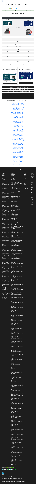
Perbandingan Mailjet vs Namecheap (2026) (18, 142)
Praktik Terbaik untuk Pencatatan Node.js (16, 198)
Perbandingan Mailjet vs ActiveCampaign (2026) (18, 105)
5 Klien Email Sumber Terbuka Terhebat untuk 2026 (16, 262)
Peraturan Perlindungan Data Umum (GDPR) (27, 185)
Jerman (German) (32, 185)
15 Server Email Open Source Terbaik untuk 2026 (16, 228)
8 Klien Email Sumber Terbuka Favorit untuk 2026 (17, 265)
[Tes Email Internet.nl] (29, 32)
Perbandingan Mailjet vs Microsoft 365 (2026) (18, 140)
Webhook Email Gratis (13, 177)
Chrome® (3, 178)
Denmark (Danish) (32, 177)
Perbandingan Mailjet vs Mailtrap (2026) (18, 137)
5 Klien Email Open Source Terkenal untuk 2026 (16, 438)
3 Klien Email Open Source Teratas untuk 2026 (16, 324)
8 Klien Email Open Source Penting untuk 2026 (17, 360)
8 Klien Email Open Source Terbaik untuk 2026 (17, 229)
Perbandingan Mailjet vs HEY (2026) (18, 125)
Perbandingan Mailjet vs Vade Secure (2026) (18, 159)
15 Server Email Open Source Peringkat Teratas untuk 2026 (16, 462)
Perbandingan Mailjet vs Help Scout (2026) (18, 127)
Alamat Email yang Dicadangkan (4, 295)
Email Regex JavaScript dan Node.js (15, 206)
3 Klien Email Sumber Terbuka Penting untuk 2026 (16, 268)
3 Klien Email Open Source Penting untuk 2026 (17, 314)
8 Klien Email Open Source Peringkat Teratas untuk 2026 (17, 464)
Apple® (3, 174)
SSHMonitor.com (4, 298)
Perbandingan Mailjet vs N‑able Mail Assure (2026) (18, 143)
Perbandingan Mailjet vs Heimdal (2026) (18, 126)
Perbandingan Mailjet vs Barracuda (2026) (18, 109)
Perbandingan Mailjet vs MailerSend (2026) (18, 134)
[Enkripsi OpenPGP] (19, 59)
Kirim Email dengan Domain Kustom (5, 183)
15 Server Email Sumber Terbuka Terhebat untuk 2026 (17, 260)
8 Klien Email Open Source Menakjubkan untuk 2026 (16, 304)
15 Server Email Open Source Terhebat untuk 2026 (16, 397)
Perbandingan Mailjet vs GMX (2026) (18, 121)
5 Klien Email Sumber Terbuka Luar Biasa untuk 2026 (16, 249)
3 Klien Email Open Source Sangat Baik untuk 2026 (17, 435)
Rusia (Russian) (32, 199)
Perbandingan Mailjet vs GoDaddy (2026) (18, 124)
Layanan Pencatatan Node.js (14, 215)
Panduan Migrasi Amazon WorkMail (15, 195)
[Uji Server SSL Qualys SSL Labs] (28, 34)
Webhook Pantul (13, 179)
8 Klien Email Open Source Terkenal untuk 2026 (17, 301)
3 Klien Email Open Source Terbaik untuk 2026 (16, 321)
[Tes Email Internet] (12, 469)
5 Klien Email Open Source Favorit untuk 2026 (16, 311)
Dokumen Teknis (13, 174)
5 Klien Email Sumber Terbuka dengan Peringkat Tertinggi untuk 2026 (16, 242)
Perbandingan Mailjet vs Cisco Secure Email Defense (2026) (18, 111)
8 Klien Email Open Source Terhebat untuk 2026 (16, 399)
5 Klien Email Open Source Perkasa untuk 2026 (16, 409)
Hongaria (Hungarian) (32, 188)
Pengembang (13, 173)
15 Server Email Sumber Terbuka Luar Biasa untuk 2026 (17, 247)
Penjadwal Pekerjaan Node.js (14, 214)
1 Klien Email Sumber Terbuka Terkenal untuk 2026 (17, 255)
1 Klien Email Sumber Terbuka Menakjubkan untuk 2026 (17, 259)
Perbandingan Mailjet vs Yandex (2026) (18, 161)
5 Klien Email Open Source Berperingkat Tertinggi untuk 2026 (17, 425)
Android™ (3, 176)
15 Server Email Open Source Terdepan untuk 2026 (16, 335)
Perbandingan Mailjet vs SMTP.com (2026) (18, 150)
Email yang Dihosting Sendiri (14, 178)
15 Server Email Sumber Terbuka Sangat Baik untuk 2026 (17, 251)
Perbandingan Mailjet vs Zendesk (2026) (18, 162)
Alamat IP (12, 176)
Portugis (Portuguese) (32, 197)
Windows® (3, 175)
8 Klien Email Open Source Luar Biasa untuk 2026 (17, 298)
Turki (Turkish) (32, 203)
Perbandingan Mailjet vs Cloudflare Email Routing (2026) (18, 112)
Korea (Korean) (32, 193)
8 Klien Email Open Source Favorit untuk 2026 (16, 402)
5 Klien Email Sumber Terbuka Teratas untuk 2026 (16, 278)
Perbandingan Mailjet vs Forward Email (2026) (18, 120)
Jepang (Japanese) (32, 192)
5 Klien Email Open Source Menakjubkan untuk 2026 (16, 350)
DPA (24, 186)
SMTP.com (28, 20)
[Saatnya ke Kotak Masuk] (18, 49)
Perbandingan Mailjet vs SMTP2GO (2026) (18, 151)
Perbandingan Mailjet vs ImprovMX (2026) (18, 129)
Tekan (24, 189)
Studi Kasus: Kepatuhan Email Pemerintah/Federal (17, 200)
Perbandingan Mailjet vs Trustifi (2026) (18, 158)
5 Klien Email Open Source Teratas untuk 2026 (17, 415)
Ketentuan (25, 184)
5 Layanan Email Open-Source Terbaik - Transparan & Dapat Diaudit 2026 (18, 91)
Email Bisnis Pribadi (4, 288)
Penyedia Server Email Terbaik (14, 197)
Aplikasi (3, 173)
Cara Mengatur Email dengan (5, 190)
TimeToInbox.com (4, 296)
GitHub (25, 175)
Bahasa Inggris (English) (32, 181)
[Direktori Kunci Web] (18, 61)
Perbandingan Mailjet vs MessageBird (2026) (18, 139)
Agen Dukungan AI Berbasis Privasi (15, 199)
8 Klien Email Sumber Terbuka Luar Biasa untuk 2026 (16, 295)
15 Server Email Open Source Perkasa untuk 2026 (17, 407)
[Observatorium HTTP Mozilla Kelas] (28, 33)
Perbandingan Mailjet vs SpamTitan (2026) (18, 155)
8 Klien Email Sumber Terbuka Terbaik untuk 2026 (16, 281)
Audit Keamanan (13, 175)
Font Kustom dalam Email (14, 204)
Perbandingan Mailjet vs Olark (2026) (18, 145)
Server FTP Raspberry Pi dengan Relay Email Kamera (5, 189)
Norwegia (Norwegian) (32, 195)
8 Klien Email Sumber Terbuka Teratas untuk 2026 (17, 233)
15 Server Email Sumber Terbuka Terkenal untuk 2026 (16, 254)
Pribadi (25, 183)
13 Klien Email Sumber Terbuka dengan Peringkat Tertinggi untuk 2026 (17, 288)
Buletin (25, 174)
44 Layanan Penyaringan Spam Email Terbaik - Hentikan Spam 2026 (18, 98)
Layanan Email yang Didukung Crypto (15, 210)
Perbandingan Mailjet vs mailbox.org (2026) (18, 164)
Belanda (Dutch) (32, 179)
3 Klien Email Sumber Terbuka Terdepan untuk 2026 (17, 291)
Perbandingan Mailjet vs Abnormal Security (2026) (18, 104)
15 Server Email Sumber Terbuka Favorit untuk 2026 (17, 264)
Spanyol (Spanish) (32, 200)
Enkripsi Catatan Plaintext (6, 293)
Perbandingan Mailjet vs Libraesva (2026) (18, 132)
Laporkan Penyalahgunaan (26, 188)
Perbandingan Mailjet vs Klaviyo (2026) (18, 131)
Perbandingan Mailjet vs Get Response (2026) (18, 123)
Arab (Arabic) (32, 174)
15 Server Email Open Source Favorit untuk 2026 (17, 309)
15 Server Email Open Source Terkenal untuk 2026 (16, 299)
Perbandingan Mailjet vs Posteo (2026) (18, 146)
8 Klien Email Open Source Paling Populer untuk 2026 (16, 330)
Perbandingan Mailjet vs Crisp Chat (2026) (18, 113)
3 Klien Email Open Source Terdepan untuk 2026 (17, 337)
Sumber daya (4, 287)
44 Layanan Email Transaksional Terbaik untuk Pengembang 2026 (17, 93)
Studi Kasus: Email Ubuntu (14, 202)
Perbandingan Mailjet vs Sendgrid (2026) (18, 152)
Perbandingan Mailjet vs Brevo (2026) (18, 110)
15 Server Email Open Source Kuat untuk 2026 (17, 316)
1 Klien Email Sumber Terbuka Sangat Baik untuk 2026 (17, 252)
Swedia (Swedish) (32, 202)
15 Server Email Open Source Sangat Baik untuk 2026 (16, 387)
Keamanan (25, 182)
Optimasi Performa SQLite (14, 218)
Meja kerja (3, 177)
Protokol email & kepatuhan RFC (15, 205)
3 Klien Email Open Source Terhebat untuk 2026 (16, 444)
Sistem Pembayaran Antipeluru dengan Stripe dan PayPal (17, 221)
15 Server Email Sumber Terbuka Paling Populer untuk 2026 (16, 238)
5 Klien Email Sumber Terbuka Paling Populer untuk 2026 (17, 239)
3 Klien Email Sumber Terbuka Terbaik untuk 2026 (16, 236)
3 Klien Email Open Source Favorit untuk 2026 (17, 448)
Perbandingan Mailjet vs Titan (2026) (18, 157)
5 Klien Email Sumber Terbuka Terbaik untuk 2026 (16, 275)
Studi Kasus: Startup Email (14, 220)
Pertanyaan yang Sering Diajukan (18, 170)
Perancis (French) (32, 184)
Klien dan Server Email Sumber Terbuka (17, 226)
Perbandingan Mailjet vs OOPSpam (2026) (18, 144)
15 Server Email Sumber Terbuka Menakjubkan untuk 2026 (16, 257)
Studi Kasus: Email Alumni (14, 201)
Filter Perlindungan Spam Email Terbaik (15, 196)
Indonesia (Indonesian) (32, 190)
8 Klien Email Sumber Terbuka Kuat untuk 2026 (17, 272)
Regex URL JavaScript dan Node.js (15, 224)
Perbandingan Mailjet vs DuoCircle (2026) (18, 116)
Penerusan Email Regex (13, 180)
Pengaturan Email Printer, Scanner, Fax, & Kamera (5, 187)
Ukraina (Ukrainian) (32, 205)
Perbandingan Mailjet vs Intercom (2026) (18, 130)
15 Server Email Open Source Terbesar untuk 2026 (16, 306)
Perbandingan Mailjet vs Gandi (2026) (18, 122)
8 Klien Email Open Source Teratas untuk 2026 (17, 369)
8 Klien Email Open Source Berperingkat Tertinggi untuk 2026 (17, 334)
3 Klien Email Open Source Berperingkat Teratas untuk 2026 (16, 418)
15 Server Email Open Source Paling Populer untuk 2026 (17, 329)
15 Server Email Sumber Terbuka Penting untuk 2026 (16, 267)
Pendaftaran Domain (4, 292)
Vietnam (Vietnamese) (32, 206)
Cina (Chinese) (32, 175)
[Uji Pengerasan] (7, 31)
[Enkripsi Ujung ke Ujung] (18, 58)
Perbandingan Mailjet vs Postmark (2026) (18, 147)
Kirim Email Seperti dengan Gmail (5, 185)
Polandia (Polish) (32, 196)
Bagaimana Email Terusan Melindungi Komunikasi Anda (17, 223)
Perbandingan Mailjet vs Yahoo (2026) (18, 160)
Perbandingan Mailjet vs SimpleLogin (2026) (18, 153)
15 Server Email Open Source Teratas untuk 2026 (17, 231)
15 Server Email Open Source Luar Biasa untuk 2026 (16, 339)
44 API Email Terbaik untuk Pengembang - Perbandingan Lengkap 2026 (16, 190)
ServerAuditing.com (4, 297)
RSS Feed (25, 178)
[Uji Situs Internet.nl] (7, 32)
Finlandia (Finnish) (32, 182)
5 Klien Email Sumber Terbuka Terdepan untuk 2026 (16, 246)
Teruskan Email (10, 10)
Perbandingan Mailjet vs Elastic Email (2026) (18, 118)
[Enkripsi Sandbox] (20, 44)
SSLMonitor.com (4, 299)
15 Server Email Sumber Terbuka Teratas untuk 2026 (16, 277)
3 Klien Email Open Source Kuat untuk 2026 (16, 317)
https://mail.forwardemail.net (29, 10)
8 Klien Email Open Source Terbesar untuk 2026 (17, 308)
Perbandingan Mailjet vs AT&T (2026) (18, 103)
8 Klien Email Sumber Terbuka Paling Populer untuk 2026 (17, 285)
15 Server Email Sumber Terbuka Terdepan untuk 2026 (17, 244)
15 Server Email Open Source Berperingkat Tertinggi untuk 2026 (16, 332)
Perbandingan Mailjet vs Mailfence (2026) (18, 135)
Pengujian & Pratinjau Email (14, 207)
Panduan (3, 180)
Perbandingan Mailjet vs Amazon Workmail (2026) (18, 107)
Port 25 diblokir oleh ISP (5, 286)
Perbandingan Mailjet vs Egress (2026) (18, 117)
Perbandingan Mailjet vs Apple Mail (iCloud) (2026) (18, 108)
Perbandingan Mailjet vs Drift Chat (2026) (18, 115)
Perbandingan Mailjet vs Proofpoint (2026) (18, 148)
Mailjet (7, 19)
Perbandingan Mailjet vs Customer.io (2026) (18, 114)
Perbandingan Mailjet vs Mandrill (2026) (18, 138)
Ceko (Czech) (32, 176)
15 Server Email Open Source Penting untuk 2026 (17, 312)
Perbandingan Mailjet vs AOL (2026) (18, 102)
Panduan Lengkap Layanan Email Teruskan (16, 208)
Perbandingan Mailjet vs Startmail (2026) (18, 156)
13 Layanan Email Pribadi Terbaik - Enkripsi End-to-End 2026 (18, 89)
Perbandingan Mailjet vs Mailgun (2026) (18, 136)
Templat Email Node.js (13, 213)
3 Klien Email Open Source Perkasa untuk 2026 (16, 363)
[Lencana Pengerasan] (3, 473)
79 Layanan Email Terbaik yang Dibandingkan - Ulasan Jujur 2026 (18, 87)
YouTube (25, 177)
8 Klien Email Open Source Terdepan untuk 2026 (17, 383)
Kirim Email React (13, 219)
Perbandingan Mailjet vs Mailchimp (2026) (18, 133)
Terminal (3, 179)
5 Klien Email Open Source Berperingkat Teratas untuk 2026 (16, 327)
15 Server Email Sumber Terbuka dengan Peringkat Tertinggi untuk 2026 (17, 241)
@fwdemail (26, 176)
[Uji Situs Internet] (5, 469)
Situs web (28, 29)
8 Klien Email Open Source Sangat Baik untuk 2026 (17, 389)
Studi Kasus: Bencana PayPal (14, 216)
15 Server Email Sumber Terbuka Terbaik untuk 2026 (16, 234)
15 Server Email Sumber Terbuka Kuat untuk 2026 (16, 270)
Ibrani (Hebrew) (32, 187)
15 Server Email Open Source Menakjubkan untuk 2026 (17, 303)
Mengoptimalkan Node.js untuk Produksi (15, 209)
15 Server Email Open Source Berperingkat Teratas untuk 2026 (17, 325)
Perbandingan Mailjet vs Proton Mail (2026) (18, 149)
